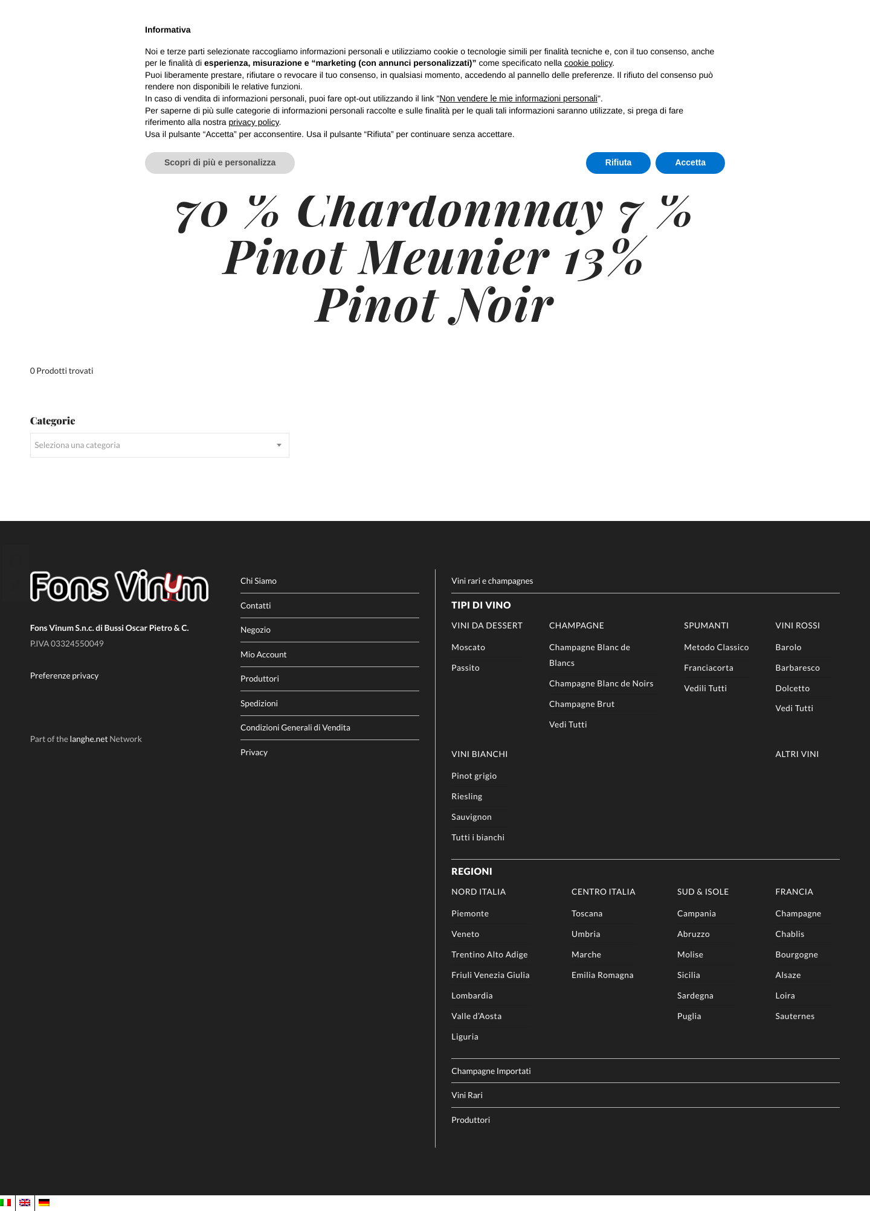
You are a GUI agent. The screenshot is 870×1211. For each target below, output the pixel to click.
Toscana (587, 913)
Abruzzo (693, 933)
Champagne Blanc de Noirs (601, 683)
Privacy (254, 752)
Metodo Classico (716, 647)
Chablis (790, 933)
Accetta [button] (690, 162)
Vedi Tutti (568, 724)
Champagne (576, 625)
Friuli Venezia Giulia (490, 975)
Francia (795, 891)
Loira (786, 995)
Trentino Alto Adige (489, 954)
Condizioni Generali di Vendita (295, 727)
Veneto (465, 933)
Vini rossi (798, 625)
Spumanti (706, 625)
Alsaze (788, 975)
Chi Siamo (258, 580)
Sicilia (688, 975)
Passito (465, 667)
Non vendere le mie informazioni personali (518, 98)
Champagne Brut (582, 703)
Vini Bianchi (479, 754)
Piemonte (470, 913)
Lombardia (472, 995)
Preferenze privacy (64, 675)
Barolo (789, 647)
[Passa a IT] (5, 1203)
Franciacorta (708, 667)
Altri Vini (797, 754)
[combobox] (159, 445)
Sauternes (795, 1016)
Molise (690, 954)
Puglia (689, 1016)
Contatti (255, 605)
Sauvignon (471, 816)
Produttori (259, 678)
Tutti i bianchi (477, 837)
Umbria (586, 933)
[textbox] (159, 445)
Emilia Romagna (603, 975)
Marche (586, 954)
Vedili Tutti (705, 688)
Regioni (471, 871)
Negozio (255, 629)
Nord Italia (478, 891)
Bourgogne (797, 954)
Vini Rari (467, 1095)
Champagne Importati (490, 1071)
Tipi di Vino (481, 605)
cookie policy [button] (588, 63)
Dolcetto (793, 688)
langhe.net (89, 739)
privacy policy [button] (254, 122)
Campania (696, 913)
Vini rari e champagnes (492, 580)
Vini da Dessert (487, 625)
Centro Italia (604, 891)
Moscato (468, 647)
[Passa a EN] (24, 1203)
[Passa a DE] (44, 1203)
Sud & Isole (703, 891)
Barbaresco (798, 667)
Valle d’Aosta (476, 1016)
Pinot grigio (474, 775)
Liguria (464, 1036)
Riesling (466, 796)
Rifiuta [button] (618, 162)
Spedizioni (259, 703)
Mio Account (263, 654)
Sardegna (695, 995)
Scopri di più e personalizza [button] (220, 162)
